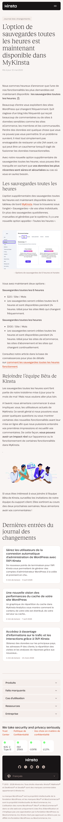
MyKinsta (27, 204)
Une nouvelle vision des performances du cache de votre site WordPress (29, 596)
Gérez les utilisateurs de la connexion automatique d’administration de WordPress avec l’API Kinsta (31, 555)
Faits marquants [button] (15, 690)
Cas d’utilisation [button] (15, 698)
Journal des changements (17, 18)
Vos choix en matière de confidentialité (47, 733)
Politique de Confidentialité (21, 733)
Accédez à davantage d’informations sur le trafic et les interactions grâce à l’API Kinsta (28, 635)
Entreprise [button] (12, 713)
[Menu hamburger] (55, 6)
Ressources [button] (13, 706)
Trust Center (5, 733)
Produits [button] (11, 682)
